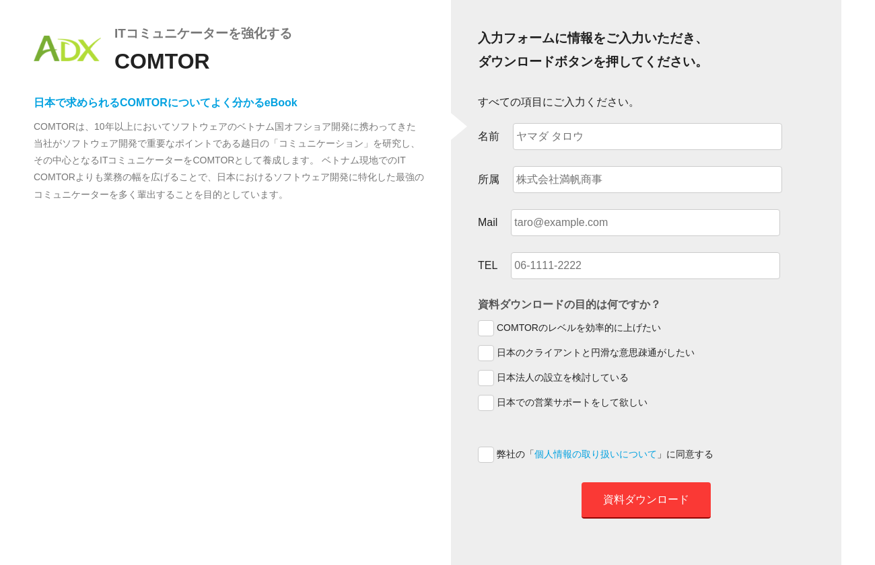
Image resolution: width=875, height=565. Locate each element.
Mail (487, 222)
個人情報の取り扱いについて (595, 454)
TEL (487, 265)
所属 (488, 179)
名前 (488, 136)
